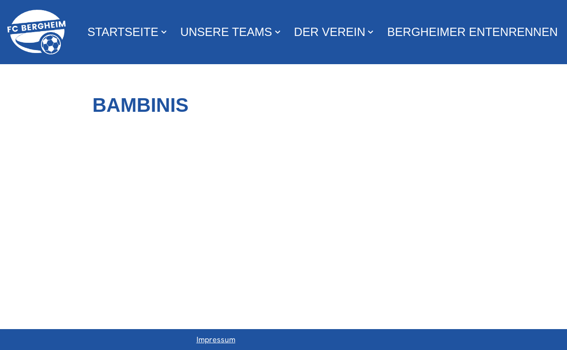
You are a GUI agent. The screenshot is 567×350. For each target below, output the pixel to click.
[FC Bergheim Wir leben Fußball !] (36, 32)
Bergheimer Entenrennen (472, 31)
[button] (164, 32)
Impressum (215, 339)
